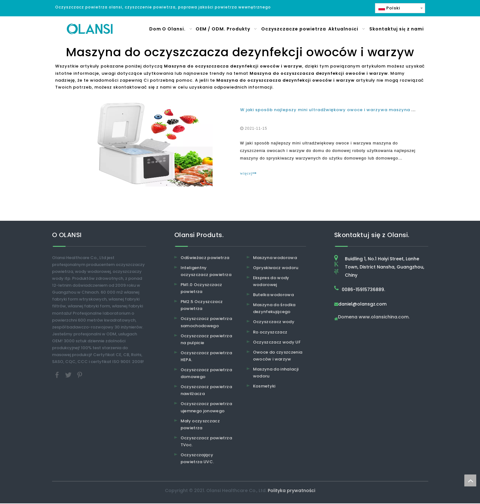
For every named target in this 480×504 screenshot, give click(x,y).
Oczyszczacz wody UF (277, 343)
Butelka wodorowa (273, 295)
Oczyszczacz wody (274, 323)
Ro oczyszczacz (270, 333)
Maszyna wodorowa (275, 258)
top (470, 480)
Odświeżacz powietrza (205, 258)
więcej (248, 173)
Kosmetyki (264, 387)
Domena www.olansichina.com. (373, 318)
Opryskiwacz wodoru (275, 268)
